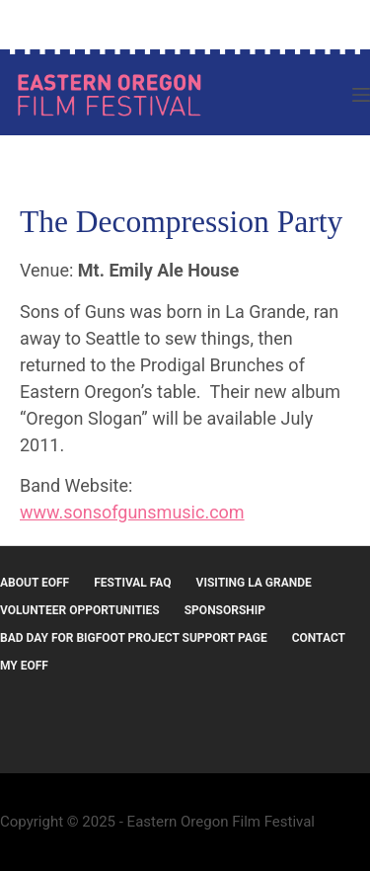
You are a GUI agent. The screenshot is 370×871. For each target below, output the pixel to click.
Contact (318, 638)
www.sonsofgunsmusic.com (132, 512)
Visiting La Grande (254, 583)
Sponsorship (225, 610)
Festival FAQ (132, 583)
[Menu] (361, 95)
